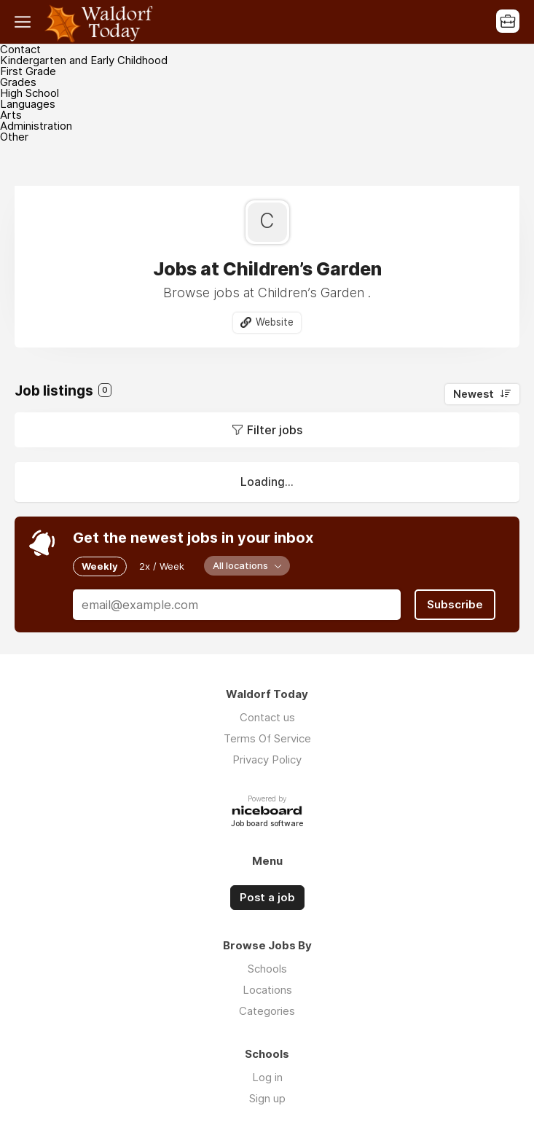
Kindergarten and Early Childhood (84, 60)
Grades (18, 82)
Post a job (267, 897)
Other (14, 137)
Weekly (100, 566)
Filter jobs (274, 430)
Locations (267, 990)
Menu (25, 22)
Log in (267, 1077)
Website (275, 322)
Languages (27, 104)
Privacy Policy (267, 759)
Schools (267, 969)
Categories (267, 1011)
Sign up (267, 1098)
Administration (36, 126)
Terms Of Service (267, 738)
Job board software (267, 824)
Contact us (267, 717)
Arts (11, 115)
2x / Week (161, 566)
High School (29, 93)
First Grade (28, 71)
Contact (20, 49)
